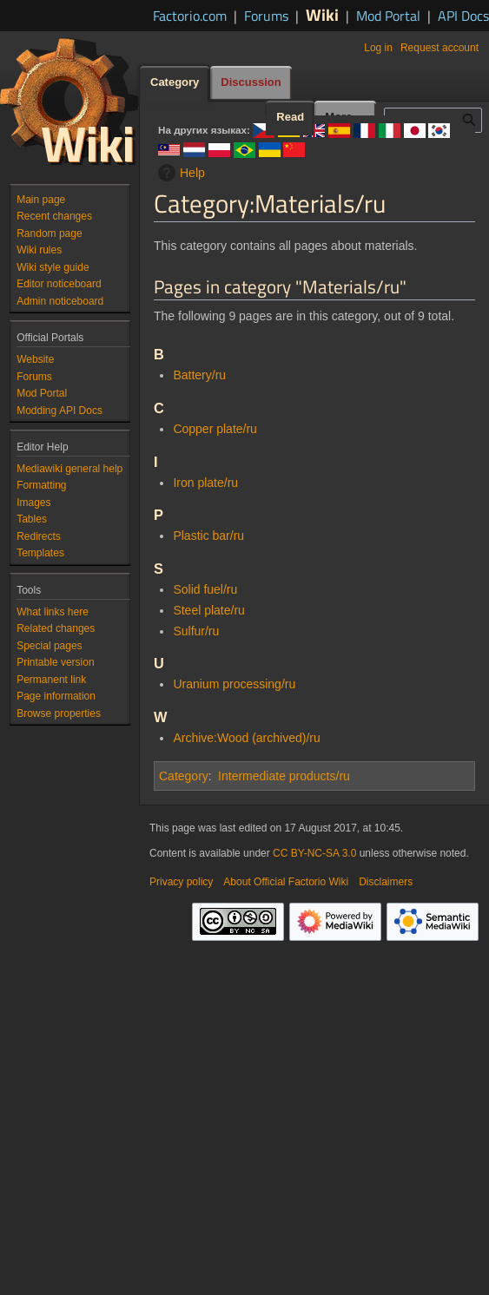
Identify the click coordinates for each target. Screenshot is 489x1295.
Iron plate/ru (205, 483)
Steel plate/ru (209, 610)
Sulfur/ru (196, 631)
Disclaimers (386, 882)
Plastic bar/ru (208, 535)
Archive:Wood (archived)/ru (246, 738)
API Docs (463, 15)
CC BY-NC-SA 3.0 (314, 853)
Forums (266, 15)
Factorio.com (190, 15)
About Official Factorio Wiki (285, 882)
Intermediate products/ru (284, 776)
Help (179, 172)
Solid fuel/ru (205, 589)
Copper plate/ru (215, 429)
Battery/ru (199, 375)
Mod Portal (388, 15)
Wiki (322, 14)
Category (183, 776)
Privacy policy (181, 882)
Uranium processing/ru (234, 684)
